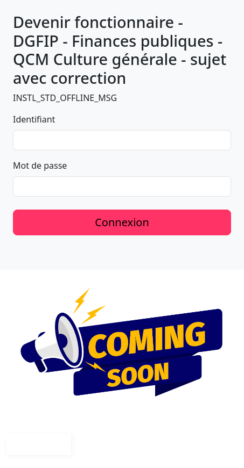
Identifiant (34, 119)
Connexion (122, 222)
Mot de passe (40, 165)
